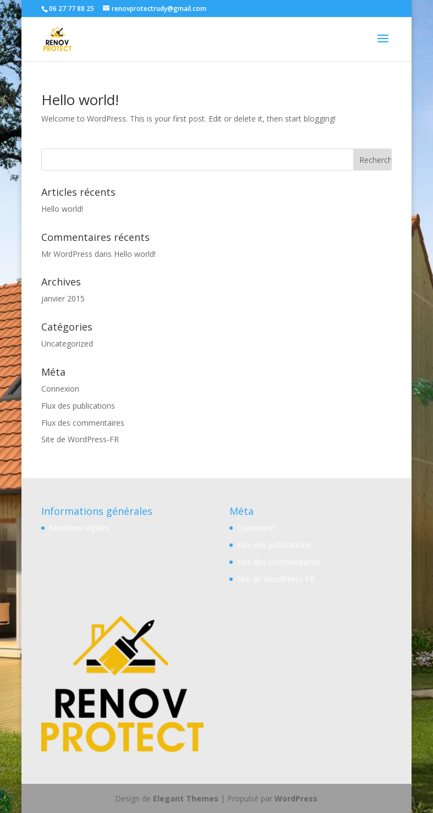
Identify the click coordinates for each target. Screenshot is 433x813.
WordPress (296, 798)
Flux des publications (78, 405)
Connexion (60, 388)
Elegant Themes (185, 798)
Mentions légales (79, 528)
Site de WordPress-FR (80, 439)
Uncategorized (67, 343)
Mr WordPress (66, 254)
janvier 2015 (63, 298)
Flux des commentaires (82, 423)
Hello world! (80, 99)
